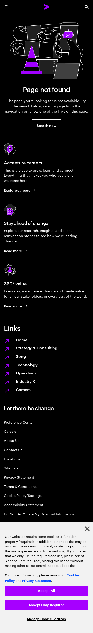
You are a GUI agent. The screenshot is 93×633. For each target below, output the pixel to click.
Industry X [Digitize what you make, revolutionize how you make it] (25, 381)
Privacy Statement (19, 477)
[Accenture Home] (47, 7)
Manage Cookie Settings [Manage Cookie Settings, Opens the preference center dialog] (46, 619)
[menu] (6, 7)
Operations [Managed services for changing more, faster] (26, 372)
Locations (12, 458)
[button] (46, 125)
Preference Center (19, 422)
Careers (10, 431)
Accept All (46, 590)
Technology (27, 364)
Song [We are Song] (21, 356)
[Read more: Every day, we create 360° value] (16, 306)
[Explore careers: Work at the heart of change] (20, 190)
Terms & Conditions (20, 486)
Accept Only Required (46, 605)
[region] (46, 577)
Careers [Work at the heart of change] (23, 389)
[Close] (87, 528)
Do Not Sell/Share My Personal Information (39, 513)
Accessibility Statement (23, 504)
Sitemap (11, 467)
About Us (11, 440)
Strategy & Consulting (36, 347)
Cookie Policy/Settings (22, 495)
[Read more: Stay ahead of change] (16, 250)
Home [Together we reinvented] (21, 339)
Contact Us (13, 449)
